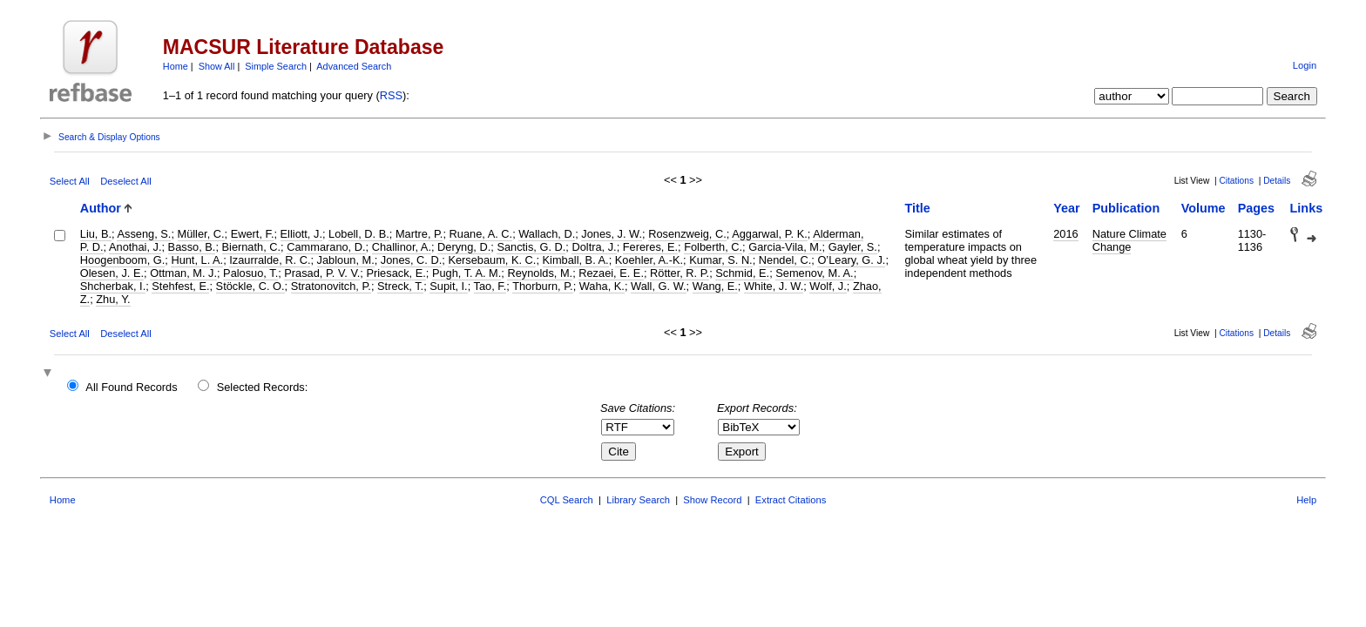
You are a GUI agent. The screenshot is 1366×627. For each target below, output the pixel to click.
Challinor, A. (401, 246)
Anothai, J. (135, 246)
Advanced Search (353, 66)
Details (1276, 180)
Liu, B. (96, 233)
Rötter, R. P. (679, 273)
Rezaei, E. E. (611, 273)
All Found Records (131, 387)
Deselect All (125, 181)
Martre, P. (419, 233)
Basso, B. (192, 246)
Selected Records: (262, 387)
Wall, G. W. (658, 286)
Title (917, 208)
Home (175, 66)
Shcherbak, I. (112, 286)
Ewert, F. (252, 233)
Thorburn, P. (542, 286)
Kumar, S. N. (721, 259)
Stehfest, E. (180, 286)
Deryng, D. (463, 246)
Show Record (712, 500)
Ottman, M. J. (183, 273)
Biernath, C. (251, 246)
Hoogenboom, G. (122, 259)
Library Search (638, 500)
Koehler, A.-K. (649, 259)
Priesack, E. (395, 273)
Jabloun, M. (346, 259)
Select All (70, 181)
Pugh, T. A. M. (466, 273)
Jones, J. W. (611, 233)
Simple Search (276, 66)
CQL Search (566, 500)
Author (100, 208)
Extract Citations (790, 500)
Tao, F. (490, 286)
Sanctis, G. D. (531, 246)
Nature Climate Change (1129, 240)
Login (1304, 65)
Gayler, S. (852, 246)
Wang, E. (715, 286)
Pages (1256, 208)
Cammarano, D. (326, 246)
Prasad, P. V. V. (322, 273)
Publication (1126, 208)
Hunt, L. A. (197, 259)
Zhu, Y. (113, 299)
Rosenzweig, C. (687, 233)
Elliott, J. (301, 233)
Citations (1236, 180)
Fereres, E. (650, 246)
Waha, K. (602, 286)
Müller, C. (201, 233)
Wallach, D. (546, 233)
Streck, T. (400, 286)
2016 (1065, 233)
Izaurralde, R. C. (269, 259)
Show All (217, 66)
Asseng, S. (144, 233)
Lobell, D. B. (358, 233)
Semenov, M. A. (814, 273)
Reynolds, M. (539, 273)
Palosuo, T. (250, 273)
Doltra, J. (593, 246)
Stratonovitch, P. (331, 286)
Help (1306, 500)
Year (1066, 208)
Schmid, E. (742, 273)
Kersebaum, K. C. (492, 259)
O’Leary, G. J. (851, 259)
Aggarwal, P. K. (770, 233)
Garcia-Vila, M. (785, 246)
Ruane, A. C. (481, 233)
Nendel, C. (785, 259)
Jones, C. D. (411, 259)
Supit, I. (448, 286)
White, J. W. (773, 286)
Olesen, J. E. (112, 273)
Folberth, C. (713, 246)
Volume (1203, 208)
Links (1306, 208)
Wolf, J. (827, 286)
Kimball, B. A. (576, 259)
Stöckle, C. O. (250, 286)
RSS (391, 95)
